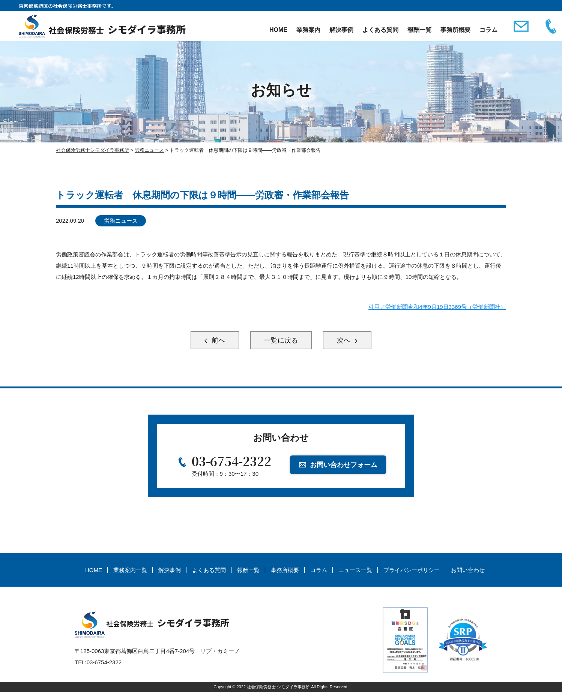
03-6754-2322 (231, 460)
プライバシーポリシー (411, 570)
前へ (217, 340)
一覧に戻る (281, 340)
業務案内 (308, 30)
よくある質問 (380, 30)
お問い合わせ (468, 570)
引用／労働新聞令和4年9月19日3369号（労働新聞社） (437, 307)
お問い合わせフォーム (343, 465)
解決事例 (341, 30)
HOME (278, 30)
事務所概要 (455, 30)
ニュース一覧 (355, 570)
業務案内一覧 (130, 570)
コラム (488, 30)
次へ (344, 340)
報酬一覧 (419, 30)
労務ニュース (121, 220)
